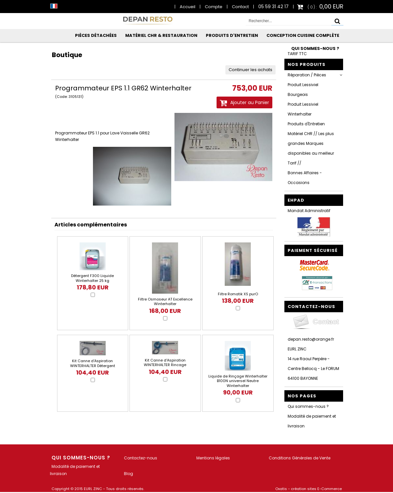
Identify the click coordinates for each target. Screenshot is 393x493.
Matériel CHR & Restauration (161, 35)
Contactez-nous (140, 458)
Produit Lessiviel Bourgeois (303, 89)
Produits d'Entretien (232, 35)
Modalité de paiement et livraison (312, 421)
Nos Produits (306, 64)
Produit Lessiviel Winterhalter (303, 109)
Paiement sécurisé (313, 250)
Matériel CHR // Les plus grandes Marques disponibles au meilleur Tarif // (311, 148)
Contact (240, 7)
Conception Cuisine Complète (302, 35)
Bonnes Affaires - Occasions (305, 177)
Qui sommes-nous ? (315, 48)
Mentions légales (213, 458)
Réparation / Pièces (307, 75)
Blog (128, 473)
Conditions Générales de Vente (299, 458)
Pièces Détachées (96, 35)
